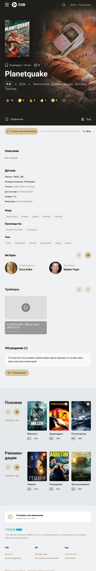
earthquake (20, 243)
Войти (73, 5)
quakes (68, 243)
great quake (45, 243)
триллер (10, 89)
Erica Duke (25, 269)
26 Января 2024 (25, 191)
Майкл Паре (71, 269)
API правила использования (46, 558)
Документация (41, 554)
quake (58, 243)
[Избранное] (14, 119)
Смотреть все (12, 420)
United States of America (24, 186)
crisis (8, 243)
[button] (88, 255)
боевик (56, 84)
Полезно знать (71, 554)
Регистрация (85, 5)
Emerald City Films (14, 230)
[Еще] (86, 119)
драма (68, 84)
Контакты (9, 554)
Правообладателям (13, 558)
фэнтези (80, 84)
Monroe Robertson (24, 201)
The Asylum (32, 230)
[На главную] (18, 4)
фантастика (41, 84)
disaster (32, 243)
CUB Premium (70, 558)
